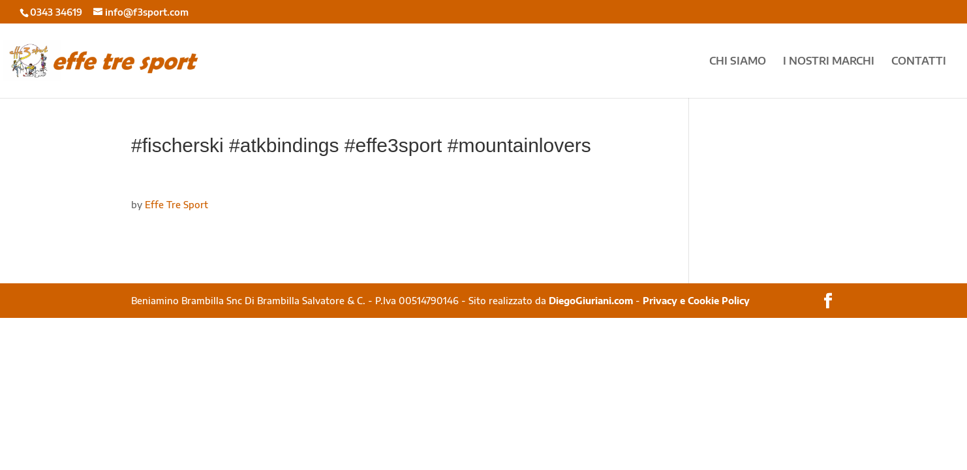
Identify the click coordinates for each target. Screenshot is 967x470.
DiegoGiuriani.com (591, 300)
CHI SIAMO (737, 61)
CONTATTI (918, 61)
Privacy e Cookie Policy (696, 300)
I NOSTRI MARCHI (828, 61)
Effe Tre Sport (176, 204)
